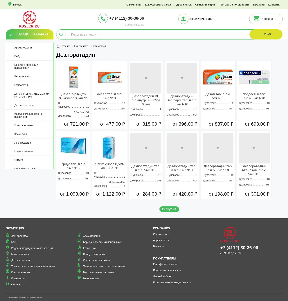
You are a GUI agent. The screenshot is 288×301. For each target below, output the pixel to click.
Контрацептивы (23, 125)
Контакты (274, 4)
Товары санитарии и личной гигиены (33, 266)
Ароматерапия (23, 47)
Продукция (15, 228)
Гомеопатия (21, 85)
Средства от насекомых (97, 260)
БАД (16, 56)
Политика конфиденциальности (172, 282)
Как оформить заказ (158, 4)
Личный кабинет (162, 276)
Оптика (18, 159)
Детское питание (24, 105)
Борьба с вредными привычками (26, 66)
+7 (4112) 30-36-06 (126, 18)
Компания (161, 228)
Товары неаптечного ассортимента (104, 266)
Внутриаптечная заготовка (99, 272)
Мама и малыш (23, 151)
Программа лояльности (234, 4)
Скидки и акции (205, 4)
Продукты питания (25, 168)
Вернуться (169, 209)
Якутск (17, 4)
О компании (133, 4)
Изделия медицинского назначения (28, 115)
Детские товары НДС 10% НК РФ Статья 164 (31, 95)
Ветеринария (22, 76)
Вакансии (258, 4)
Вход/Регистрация (201, 18)
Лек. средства (22, 142)
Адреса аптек (183, 4)
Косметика (20, 134)
